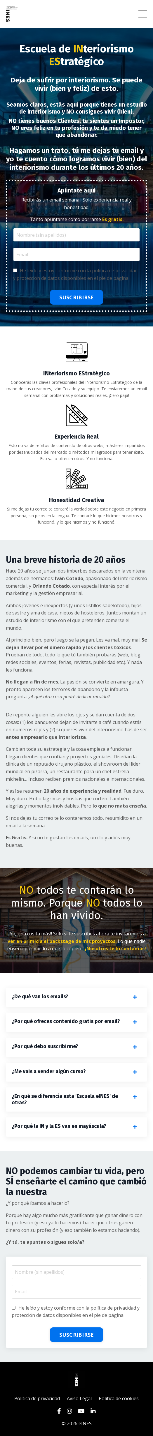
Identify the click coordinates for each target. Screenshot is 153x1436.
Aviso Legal (79, 1398)
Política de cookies (119, 1398)
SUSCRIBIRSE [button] (76, 297)
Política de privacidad (37, 1398)
